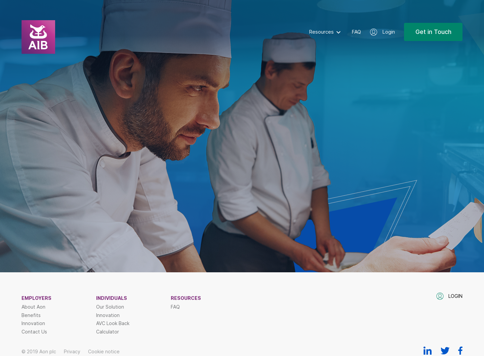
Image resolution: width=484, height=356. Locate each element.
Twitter (445, 351)
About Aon (33, 307)
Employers (36, 298)
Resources (321, 32)
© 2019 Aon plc (39, 351)
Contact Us (34, 331)
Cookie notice (104, 351)
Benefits (31, 315)
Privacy (72, 351)
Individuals (111, 298)
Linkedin (428, 351)
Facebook (460, 351)
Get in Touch (433, 31)
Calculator (107, 331)
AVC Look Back (112, 323)
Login (388, 32)
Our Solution (110, 307)
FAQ (356, 32)
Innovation (33, 323)
